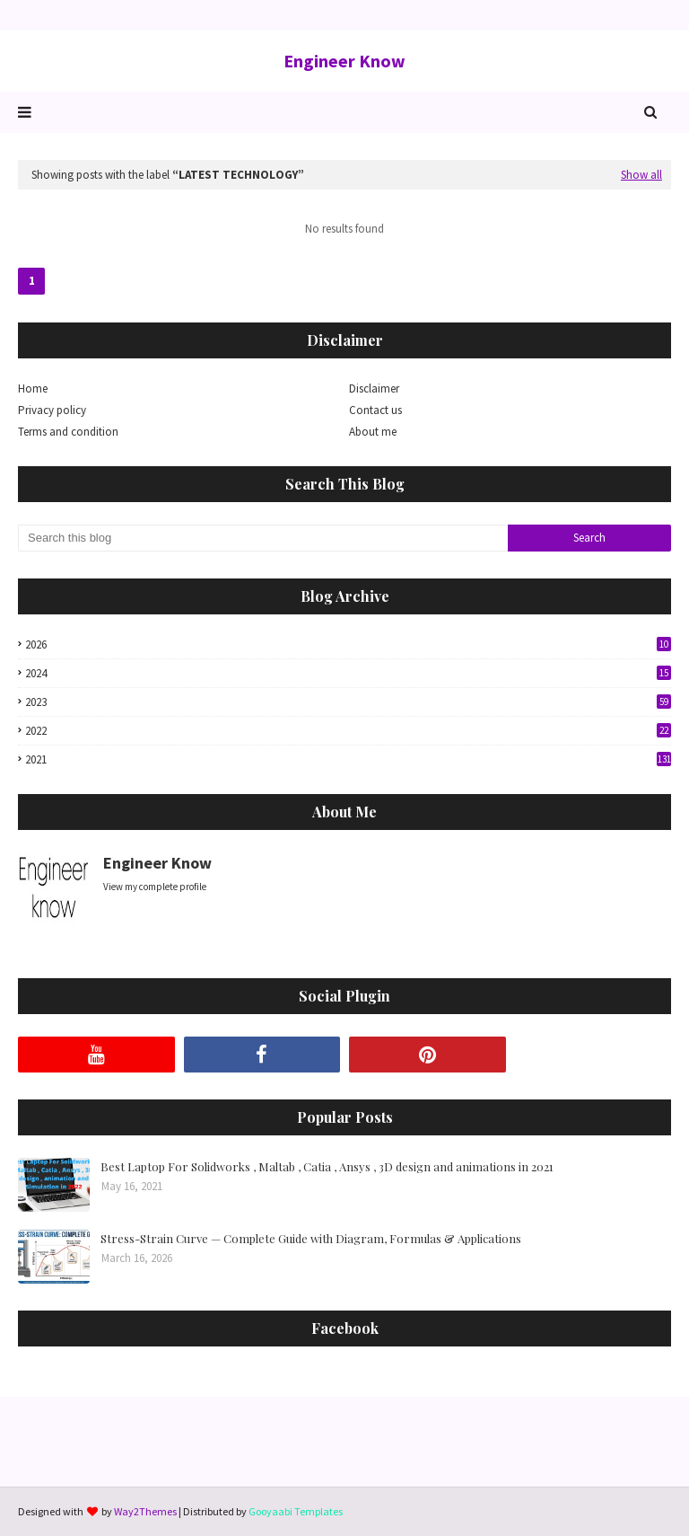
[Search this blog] (263, 538)
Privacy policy (52, 410)
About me (373, 431)
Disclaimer (374, 388)
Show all (641, 174)
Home (33, 388)
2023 (348, 702)
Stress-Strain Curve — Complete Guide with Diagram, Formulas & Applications (310, 1238)
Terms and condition (68, 431)
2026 (348, 644)
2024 (348, 673)
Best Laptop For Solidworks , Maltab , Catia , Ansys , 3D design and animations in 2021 (327, 1166)
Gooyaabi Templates (296, 1511)
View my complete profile (154, 886)
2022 (348, 730)
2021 (348, 759)
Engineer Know (344, 60)
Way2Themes (145, 1511)
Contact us (375, 410)
